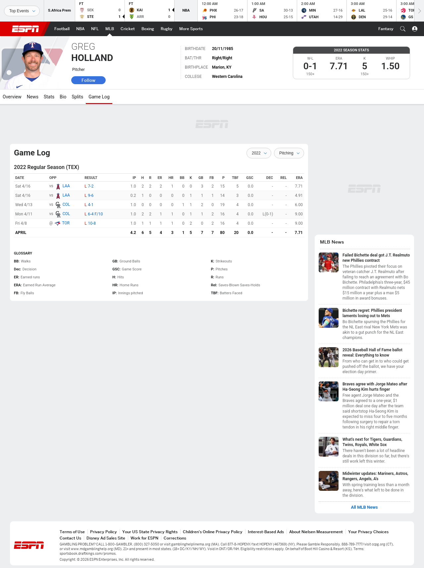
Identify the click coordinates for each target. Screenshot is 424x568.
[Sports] (21, 11)
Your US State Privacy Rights (150, 531)
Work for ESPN (144, 538)
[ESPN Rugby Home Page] (167, 29)
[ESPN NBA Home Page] (80, 29)
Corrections (175, 538)
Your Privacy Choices (368, 531)
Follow (88, 80)
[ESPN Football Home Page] (62, 29)
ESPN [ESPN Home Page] (25, 29)
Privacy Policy (103, 531)
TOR (66, 223)
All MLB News (364, 507)
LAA (66, 186)
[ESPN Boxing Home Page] (147, 29)
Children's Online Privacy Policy (212, 531)
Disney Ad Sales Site (105, 538)
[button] (402, 28)
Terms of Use (72, 531)
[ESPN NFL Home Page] (95, 29)
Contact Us (70, 538)
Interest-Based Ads (266, 531)
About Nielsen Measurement (316, 531)
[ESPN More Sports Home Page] (191, 29)
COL (66, 204)
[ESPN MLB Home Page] (109, 29)
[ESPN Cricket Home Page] (128, 29)
